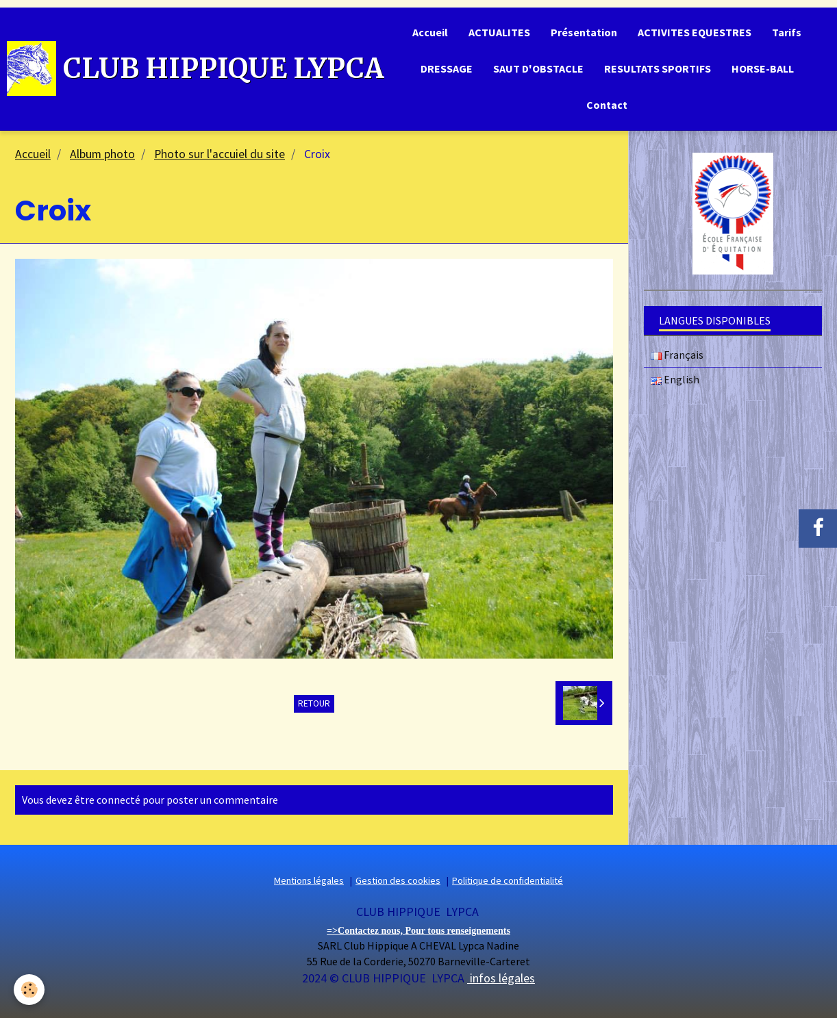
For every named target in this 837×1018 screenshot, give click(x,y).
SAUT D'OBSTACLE (538, 68)
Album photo (102, 154)
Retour (314, 703)
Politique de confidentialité (507, 881)
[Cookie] (29, 989)
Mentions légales (309, 881)
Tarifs (786, 32)
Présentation (584, 32)
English (675, 380)
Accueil (430, 32)
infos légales (501, 978)
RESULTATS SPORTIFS (657, 68)
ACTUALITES (499, 32)
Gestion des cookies (397, 881)
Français (677, 355)
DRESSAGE (447, 68)
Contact (606, 105)
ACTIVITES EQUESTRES (694, 32)
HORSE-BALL (763, 68)
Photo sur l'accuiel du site (219, 154)
